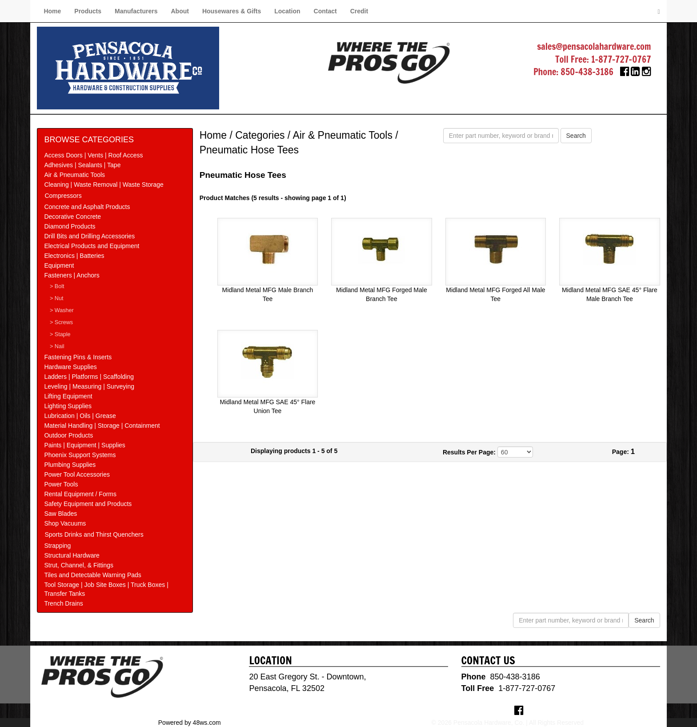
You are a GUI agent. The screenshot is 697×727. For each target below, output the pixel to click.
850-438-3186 (587, 71)
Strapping (57, 545)
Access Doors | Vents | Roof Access (93, 155)
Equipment (59, 265)
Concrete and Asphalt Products (87, 206)
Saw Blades (60, 513)
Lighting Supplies (68, 406)
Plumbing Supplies (70, 464)
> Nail (57, 346)
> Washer (62, 310)
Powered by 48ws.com (189, 722)
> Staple (60, 334)
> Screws (61, 322)
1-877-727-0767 (621, 59)
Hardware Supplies (70, 366)
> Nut (56, 298)
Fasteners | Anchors (71, 275)
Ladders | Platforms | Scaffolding (89, 376)
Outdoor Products (68, 435)
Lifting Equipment (68, 396)
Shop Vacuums (65, 523)
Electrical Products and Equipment (91, 245)
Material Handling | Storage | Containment (102, 425)
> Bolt (57, 286)
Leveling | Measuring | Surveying (89, 386)
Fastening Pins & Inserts (78, 357)
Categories (259, 135)
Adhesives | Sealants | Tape (82, 165)
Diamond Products (69, 226)
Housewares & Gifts (231, 11)
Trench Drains (63, 603)
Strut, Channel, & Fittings (78, 565)
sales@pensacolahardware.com (594, 46)
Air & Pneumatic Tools (74, 174)
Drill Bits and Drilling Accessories (89, 236)
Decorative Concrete (72, 216)
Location (287, 11)
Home (52, 11)
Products (87, 11)
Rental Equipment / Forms (80, 494)
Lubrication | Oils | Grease (80, 415)
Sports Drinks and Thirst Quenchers (93, 534)
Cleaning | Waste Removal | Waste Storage (103, 184)
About (179, 11)
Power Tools (61, 484)
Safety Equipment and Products (88, 503)
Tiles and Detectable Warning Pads (92, 574)
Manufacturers (136, 11)
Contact (325, 11)
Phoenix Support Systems (80, 454)
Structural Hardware (72, 555)
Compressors (62, 195)
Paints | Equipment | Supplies (84, 445)
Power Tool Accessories (77, 474)
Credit (359, 11)
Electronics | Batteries (74, 255)
